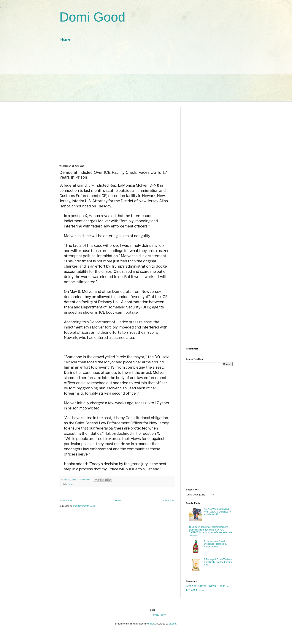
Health (222, 585)
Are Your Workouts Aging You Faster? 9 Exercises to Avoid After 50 (217, 512)
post (75, 216)
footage (131, 312)
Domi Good (92, 17)
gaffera (151, 623)
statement (157, 256)
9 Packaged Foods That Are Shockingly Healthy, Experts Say (218, 562)
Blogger (173, 623)
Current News (207, 585)
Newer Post (66, 500)
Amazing (191, 585)
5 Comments (84, 480)
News (70, 484)
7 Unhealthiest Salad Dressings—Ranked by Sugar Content (215, 544)
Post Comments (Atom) (84, 506)
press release (140, 322)
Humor (230, 586)
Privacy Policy (159, 615)
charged (97, 403)
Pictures (200, 590)
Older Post (168, 500)
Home (65, 39)
